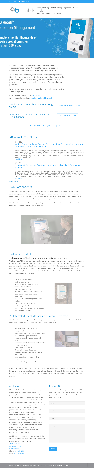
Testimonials (57, 14)
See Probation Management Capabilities (47, 125)
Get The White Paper (67, 115)
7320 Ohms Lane (15, 444)
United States (14, 449)
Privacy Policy (64, 465)
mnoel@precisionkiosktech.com (43, 98)
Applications (67, 8)
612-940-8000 (37, 95)
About (74, 8)
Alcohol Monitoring (56, 8)
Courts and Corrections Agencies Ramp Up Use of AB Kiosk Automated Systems (48, 166)
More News (13, 182)
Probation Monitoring (43, 8)
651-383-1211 (19, 451)
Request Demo (46, 14)
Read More (18, 159)
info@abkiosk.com (20, 454)
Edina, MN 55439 (15, 446)
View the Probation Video (69, 105)
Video (38, 14)
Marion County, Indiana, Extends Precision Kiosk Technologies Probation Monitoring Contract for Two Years (49, 145)
